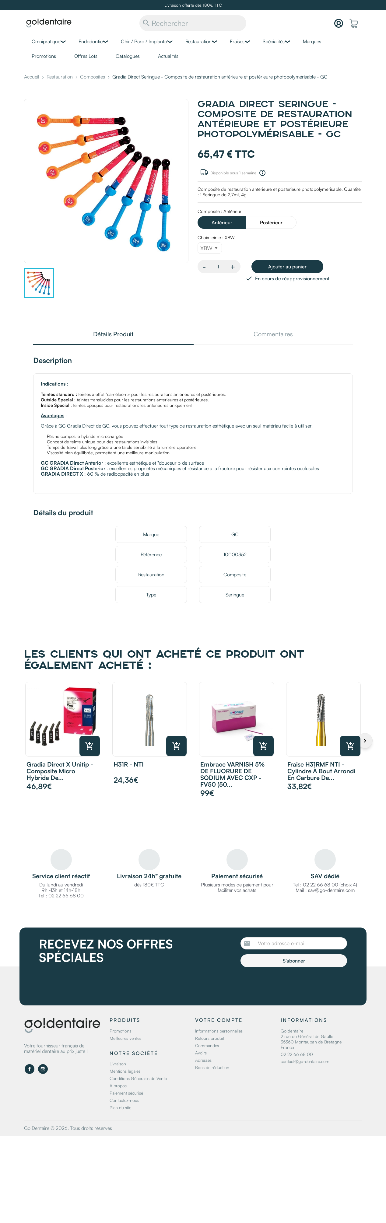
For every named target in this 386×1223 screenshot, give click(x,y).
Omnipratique (46, 41)
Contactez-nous (124, 1100)
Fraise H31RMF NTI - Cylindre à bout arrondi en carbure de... (321, 770)
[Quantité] (218, 266)
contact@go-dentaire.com (305, 1061)
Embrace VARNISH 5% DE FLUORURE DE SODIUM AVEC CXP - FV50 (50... (232, 774)
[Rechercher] (192, 23)
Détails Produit (113, 334)
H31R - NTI (129, 764)
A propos (118, 1085)
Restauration (198, 41)
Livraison (118, 1063)
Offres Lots (85, 56)
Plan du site (120, 1107)
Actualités (168, 56)
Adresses (203, 1060)
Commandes (207, 1045)
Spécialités (274, 41)
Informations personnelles (219, 1030)
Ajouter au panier (287, 267)
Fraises (237, 41)
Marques (312, 41)
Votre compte (219, 1020)
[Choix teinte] (210, 248)
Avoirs (201, 1052)
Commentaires (273, 334)
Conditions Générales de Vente (138, 1078)
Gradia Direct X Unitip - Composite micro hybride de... (59, 770)
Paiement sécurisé (126, 1092)
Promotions (44, 56)
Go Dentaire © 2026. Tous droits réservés (68, 1128)
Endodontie (91, 41)
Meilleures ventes (125, 1038)
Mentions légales (125, 1071)
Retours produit (209, 1038)
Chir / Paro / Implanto (144, 41)
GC (235, 534)
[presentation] (291, 984)
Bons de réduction (212, 1067)
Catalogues (128, 56)
